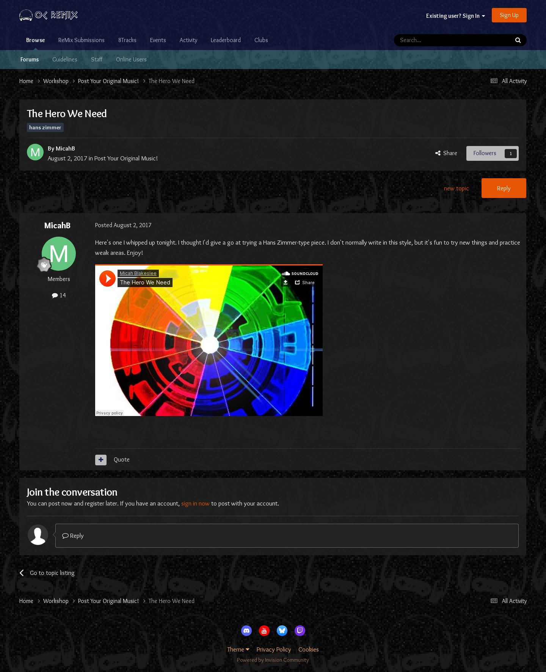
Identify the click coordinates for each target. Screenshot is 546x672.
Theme (238, 649)
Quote (122, 459)
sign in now (195, 503)
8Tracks (127, 40)
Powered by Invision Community (273, 659)
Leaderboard (226, 40)
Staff (96, 59)
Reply (504, 188)
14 (59, 295)
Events (158, 40)
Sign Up (509, 15)
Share (446, 153)
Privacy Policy (274, 649)
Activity (188, 40)
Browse (35, 43)
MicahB (65, 148)
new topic (456, 188)
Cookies (308, 649)
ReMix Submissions (81, 40)
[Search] (432, 40)
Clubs (261, 40)
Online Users (131, 59)
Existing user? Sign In (455, 15)
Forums (29, 59)
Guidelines (64, 59)
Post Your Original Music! (126, 158)
